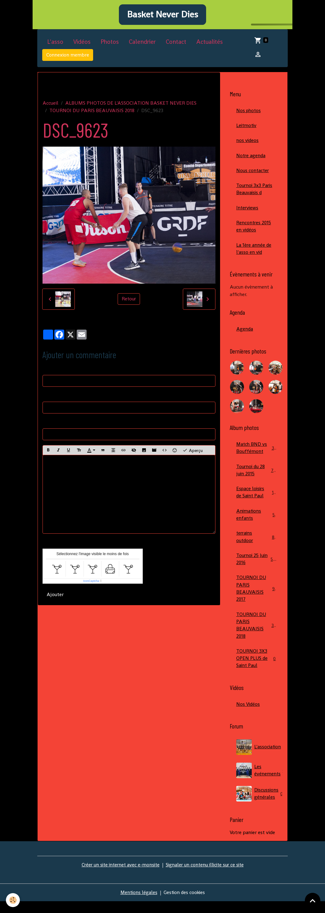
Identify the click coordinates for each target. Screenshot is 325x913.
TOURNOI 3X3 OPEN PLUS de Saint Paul (256, 669)
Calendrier (142, 45)
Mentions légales (138, 904)
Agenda (244, 335)
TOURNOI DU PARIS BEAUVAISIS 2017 (256, 598)
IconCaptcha (91, 584)
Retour (128, 302)
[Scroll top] (312, 900)
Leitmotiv (247, 129)
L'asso (55, 45)
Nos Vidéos (248, 716)
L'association (259, 759)
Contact (176, 45)
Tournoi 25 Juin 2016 (256, 568)
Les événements (259, 782)
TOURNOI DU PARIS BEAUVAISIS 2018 (91, 114)
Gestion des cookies (184, 904)
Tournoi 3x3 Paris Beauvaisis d (255, 194)
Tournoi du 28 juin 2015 (256, 477)
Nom (48, 372)
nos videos (247, 144)
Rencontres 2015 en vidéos (254, 232)
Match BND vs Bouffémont (256, 455)
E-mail (50, 399)
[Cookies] (13, 900)
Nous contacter (253, 175)
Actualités (209, 45)
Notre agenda (251, 160)
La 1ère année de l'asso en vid (254, 255)
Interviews (247, 213)
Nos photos (249, 114)
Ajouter (55, 598)
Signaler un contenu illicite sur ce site (206, 876)
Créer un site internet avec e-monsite (119, 876)
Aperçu (193, 454)
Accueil (50, 106)
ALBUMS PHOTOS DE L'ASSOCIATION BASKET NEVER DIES (130, 106)
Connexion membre (67, 58)
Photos (110, 45)
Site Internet (56, 425)
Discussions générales (259, 805)
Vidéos (82, 45)
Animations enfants (256, 523)
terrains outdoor (256, 545)
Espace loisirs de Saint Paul (256, 500)
